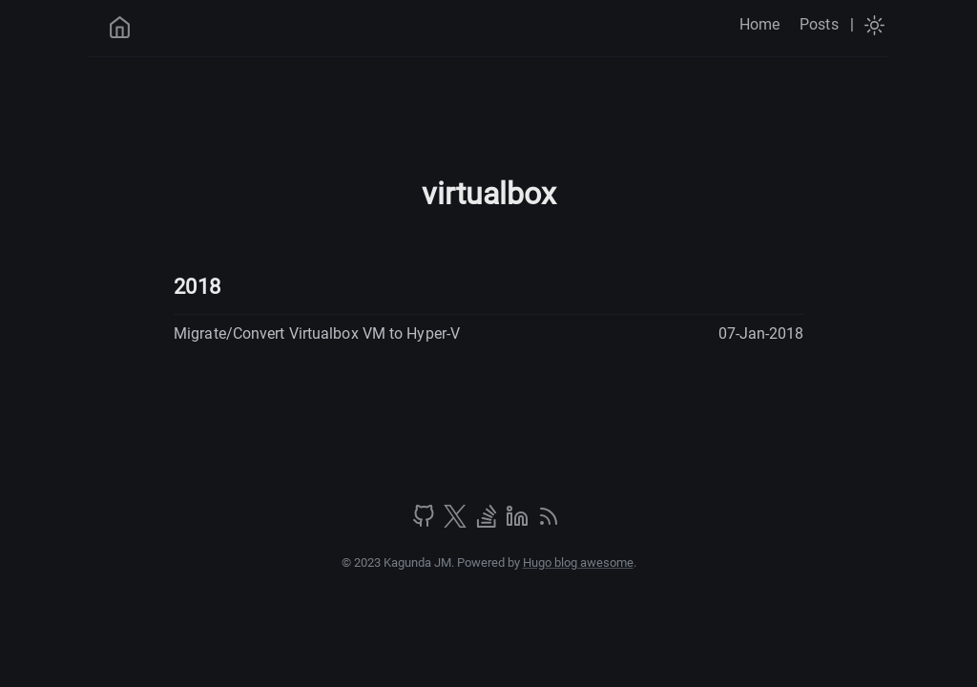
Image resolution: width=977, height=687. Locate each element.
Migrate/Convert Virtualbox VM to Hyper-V (317, 333)
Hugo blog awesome (578, 562)
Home (759, 24)
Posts (819, 24)
